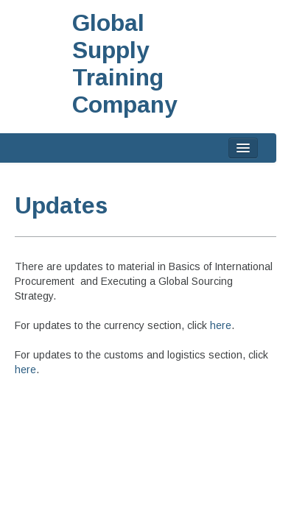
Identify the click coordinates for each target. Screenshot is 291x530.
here (220, 325)
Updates (61, 205)
